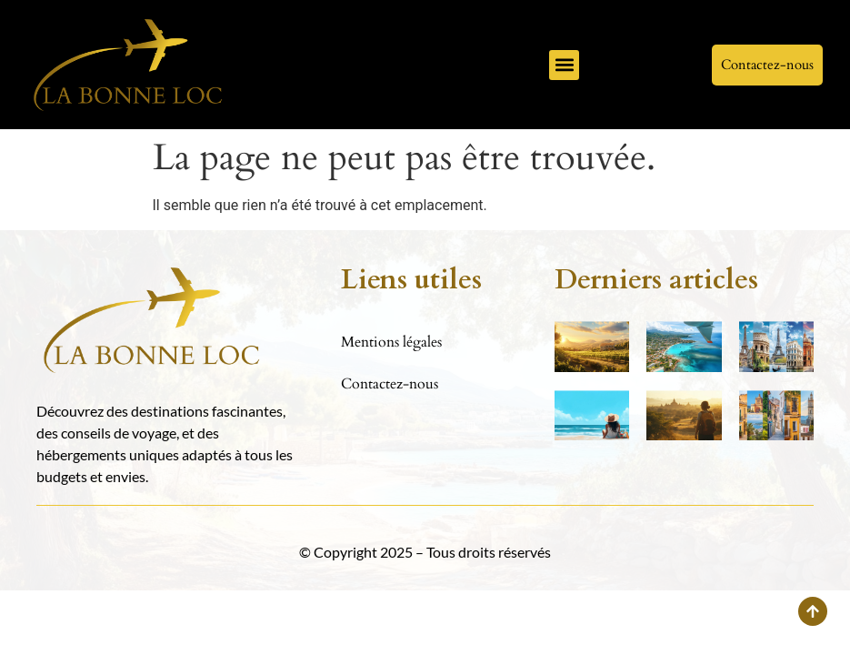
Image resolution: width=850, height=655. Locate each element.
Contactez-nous (389, 384)
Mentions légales (391, 342)
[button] (564, 65)
